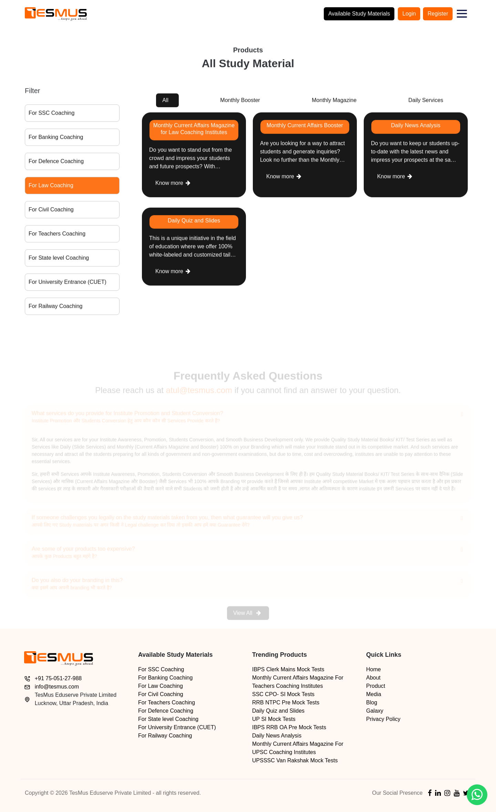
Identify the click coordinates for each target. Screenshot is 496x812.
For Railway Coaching (56, 308)
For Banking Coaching (56, 139)
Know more (172, 185)
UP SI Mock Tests (274, 719)
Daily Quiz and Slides (278, 711)
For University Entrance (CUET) (67, 284)
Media (373, 694)
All (165, 102)
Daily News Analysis (276, 736)
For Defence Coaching (56, 163)
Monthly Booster (240, 102)
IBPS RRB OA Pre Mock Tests (289, 727)
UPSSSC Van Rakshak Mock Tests (295, 760)
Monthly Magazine (334, 102)
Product (375, 686)
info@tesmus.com (57, 687)
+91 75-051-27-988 (58, 678)
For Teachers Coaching (57, 236)
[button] (462, 13)
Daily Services (425, 102)
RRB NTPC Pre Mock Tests (285, 702)
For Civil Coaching (51, 212)
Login (409, 14)
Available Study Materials (359, 14)
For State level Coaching (59, 260)
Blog (371, 702)
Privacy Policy (383, 719)
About (373, 678)
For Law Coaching (51, 187)
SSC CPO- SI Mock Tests (283, 694)
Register (437, 14)
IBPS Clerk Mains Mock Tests (288, 669)
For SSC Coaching (51, 115)
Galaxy (374, 711)
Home (373, 669)
